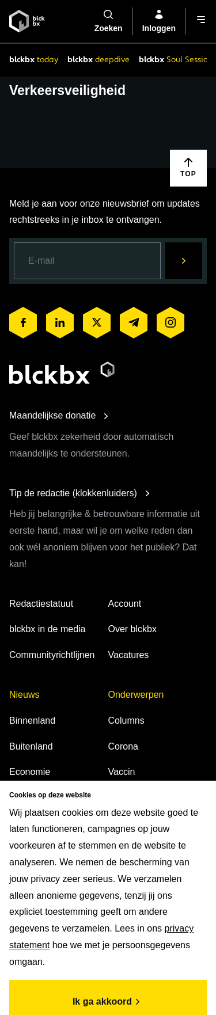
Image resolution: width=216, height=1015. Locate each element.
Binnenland (32, 720)
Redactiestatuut (41, 604)
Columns (126, 720)
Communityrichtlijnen (52, 655)
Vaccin (121, 772)
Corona (123, 746)
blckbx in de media (47, 629)
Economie (29, 772)
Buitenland (31, 746)
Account (125, 604)
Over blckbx (132, 629)
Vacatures (128, 655)
